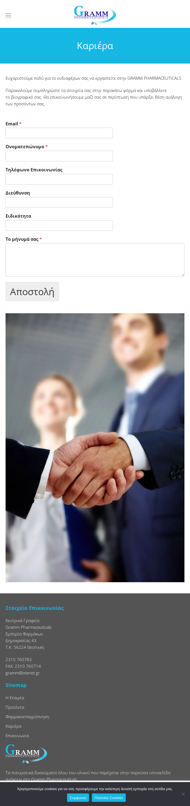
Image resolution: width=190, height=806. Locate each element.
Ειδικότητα (18, 216)
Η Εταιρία (15, 697)
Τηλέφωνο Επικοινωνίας (34, 170)
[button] (8, 15)
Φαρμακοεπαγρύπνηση (27, 716)
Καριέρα (13, 726)
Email (14, 124)
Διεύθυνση (18, 193)
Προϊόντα (15, 707)
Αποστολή (32, 291)
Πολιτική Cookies (109, 798)
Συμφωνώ (78, 798)
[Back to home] (95, 15)
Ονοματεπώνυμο (27, 147)
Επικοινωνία (17, 735)
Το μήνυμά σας (24, 239)
